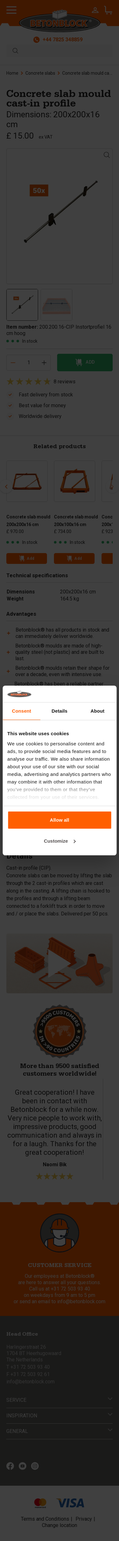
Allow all (59, 820)
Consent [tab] (21, 711)
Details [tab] (60, 711)
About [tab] (97, 711)
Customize (60, 841)
